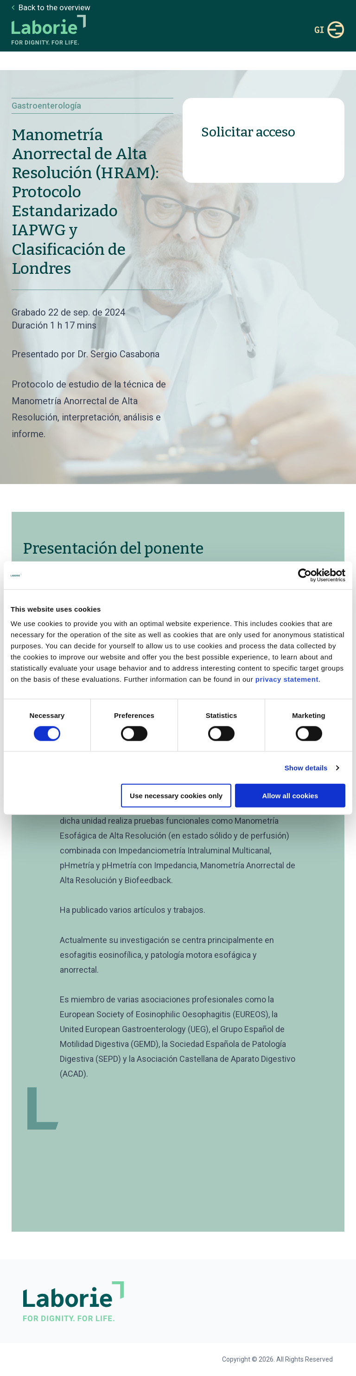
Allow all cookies (290, 796)
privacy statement (286, 679)
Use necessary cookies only (176, 796)
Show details (306, 767)
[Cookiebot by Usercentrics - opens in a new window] (304, 575)
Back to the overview (53, 7)
